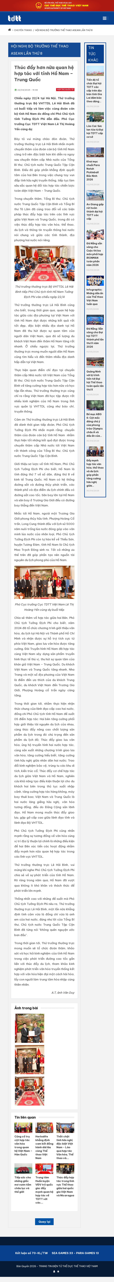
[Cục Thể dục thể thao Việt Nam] (14, 18)
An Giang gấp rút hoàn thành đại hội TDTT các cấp (95, 211)
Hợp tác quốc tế (65, 89)
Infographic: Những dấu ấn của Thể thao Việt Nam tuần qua (94, 297)
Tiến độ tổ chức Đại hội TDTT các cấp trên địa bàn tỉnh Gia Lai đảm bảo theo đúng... (94, 90)
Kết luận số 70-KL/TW (31, 1253)
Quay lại (44, 1221)
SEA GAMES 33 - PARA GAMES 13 (75, 1253)
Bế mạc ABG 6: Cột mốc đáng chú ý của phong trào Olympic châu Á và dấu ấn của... (94, 425)
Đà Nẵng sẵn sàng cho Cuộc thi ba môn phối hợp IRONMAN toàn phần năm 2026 (94, 254)
